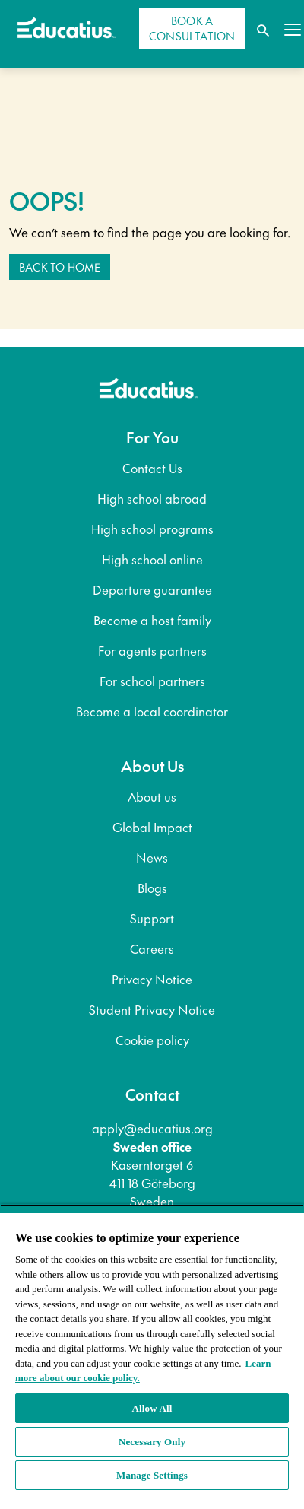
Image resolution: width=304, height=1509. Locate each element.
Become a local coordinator (152, 711)
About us (152, 796)
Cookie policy (152, 1039)
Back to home (59, 267)
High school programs (152, 528)
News (152, 857)
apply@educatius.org (152, 1128)
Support (152, 918)
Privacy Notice (152, 979)
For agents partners (152, 650)
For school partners (152, 680)
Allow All (152, 1408)
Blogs (152, 887)
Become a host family (152, 620)
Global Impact (152, 826)
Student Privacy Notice (152, 1009)
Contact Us (152, 467)
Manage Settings (152, 1475)
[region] (152, 1356)
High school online (152, 559)
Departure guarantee (152, 589)
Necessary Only (152, 1441)
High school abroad (152, 498)
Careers (152, 948)
